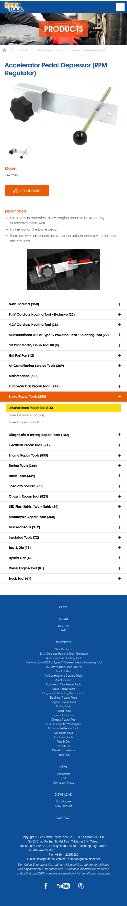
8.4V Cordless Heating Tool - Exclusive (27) (42, 314)
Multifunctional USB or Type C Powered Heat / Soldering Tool (64, 662)
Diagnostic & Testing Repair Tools (63, 693)
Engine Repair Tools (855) (28, 455)
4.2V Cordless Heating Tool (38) (33, 325)
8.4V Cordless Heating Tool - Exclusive (63, 653)
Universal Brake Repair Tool (87, 50)
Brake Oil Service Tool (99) (26, 415)
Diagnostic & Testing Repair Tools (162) (39, 435)
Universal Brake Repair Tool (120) (31, 408)
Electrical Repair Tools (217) (30, 445)
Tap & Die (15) (20, 548)
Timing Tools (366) (23, 466)
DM (63, 778)
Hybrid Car (63, 746)
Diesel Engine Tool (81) (26, 568)
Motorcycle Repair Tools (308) (32, 517)
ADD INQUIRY (30, 191)
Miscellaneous (63, 733)
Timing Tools (63, 706)
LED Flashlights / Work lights (63, 724)
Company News (63, 782)
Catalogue (63, 801)
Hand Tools (64, 711)
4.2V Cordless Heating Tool (63, 658)
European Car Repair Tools (63, 684)
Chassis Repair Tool (63, 719)
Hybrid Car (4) (20, 558)
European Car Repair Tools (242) (34, 386)
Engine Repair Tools (63, 702)
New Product (63, 806)
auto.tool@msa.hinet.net (84, 859)
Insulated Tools (63, 737)
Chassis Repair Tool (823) (28, 496)
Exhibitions (63, 774)
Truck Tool (63, 755)
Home (4, 50)
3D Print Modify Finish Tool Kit (63, 667)
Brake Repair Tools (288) (27, 396)
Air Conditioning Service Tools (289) (36, 366)
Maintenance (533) (23, 376)
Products (22, 50)
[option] (18, 153)
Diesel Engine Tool (63, 750)
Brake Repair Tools (49, 50)
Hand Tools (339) (22, 476)
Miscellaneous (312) (24, 527)
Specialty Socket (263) (26, 486)
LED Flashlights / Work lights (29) (33, 507)
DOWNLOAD (63, 794)
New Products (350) (24, 304)
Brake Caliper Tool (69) (24, 422)
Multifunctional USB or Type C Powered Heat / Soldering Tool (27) (59, 335)
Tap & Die (63, 741)
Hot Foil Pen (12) (21, 355)
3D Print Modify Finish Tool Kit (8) (34, 345)
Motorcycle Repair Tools (63, 728)
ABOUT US (63, 626)
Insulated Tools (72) (24, 537)
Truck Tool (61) (20, 578)
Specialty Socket (63, 715)
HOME (63, 607)
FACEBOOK (46, 886)
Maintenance (63, 680)
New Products (63, 649)
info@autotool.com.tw (51, 859)
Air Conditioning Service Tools (63, 675)
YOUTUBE (63, 886)
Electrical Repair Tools (63, 697)
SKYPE (81, 886)
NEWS (63, 766)
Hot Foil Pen (63, 671)
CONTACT (63, 818)
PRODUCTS (63, 642)
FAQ (63, 630)
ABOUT (63, 619)
